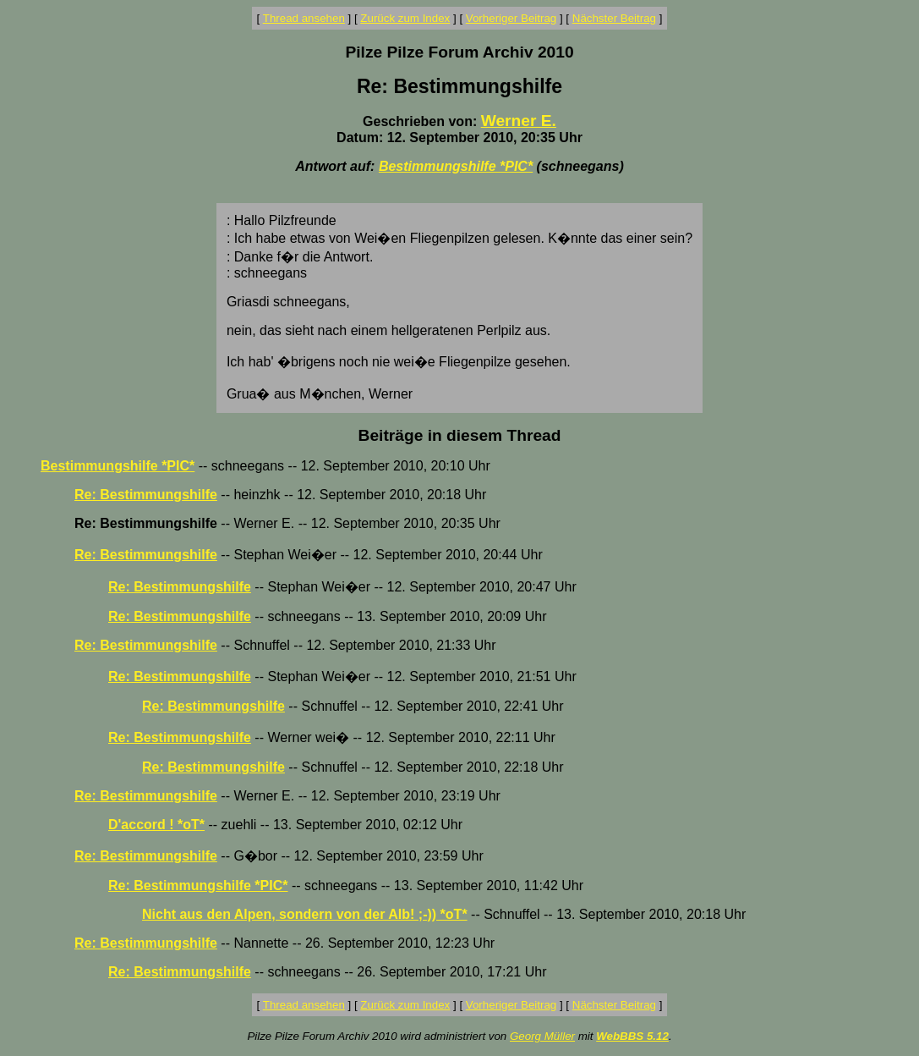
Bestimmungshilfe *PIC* (456, 166)
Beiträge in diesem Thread (459, 435)
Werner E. (518, 120)
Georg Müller (542, 1036)
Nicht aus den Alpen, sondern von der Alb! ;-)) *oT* (305, 914)
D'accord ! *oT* (156, 824)
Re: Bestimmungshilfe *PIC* (197, 885)
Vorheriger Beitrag (511, 18)
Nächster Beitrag (614, 18)
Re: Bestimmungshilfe (145, 494)
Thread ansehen (304, 18)
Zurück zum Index (405, 18)
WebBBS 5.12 (632, 1036)
